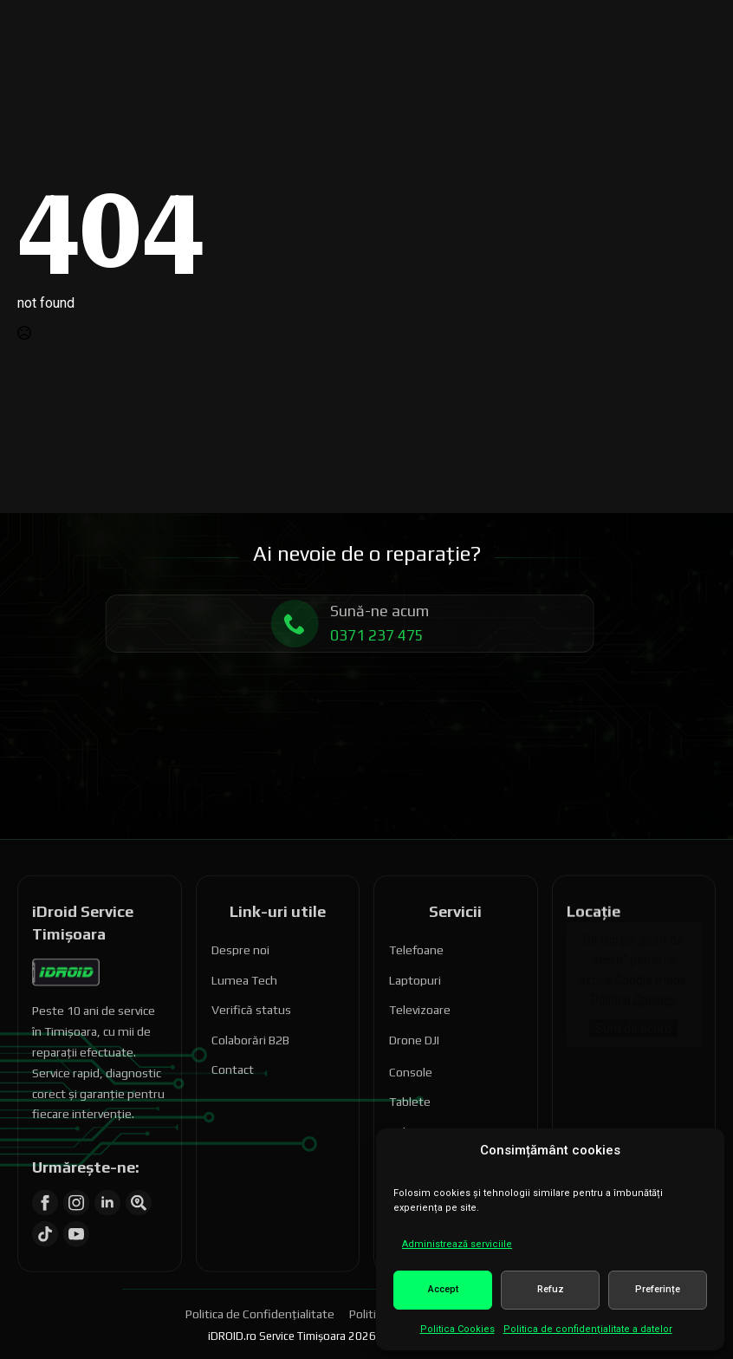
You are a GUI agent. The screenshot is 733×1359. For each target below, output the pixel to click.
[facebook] (45, 1177)
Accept (443, 1289)
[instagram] (76, 1177)
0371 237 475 (351, 635)
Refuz (550, 1289)
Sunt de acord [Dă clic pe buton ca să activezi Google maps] (633, 1002)
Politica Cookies (457, 1329)
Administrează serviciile (457, 1244)
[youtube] (76, 1208)
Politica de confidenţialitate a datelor (587, 1329)
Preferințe (657, 1289)
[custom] (139, 1177)
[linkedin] (107, 1177)
